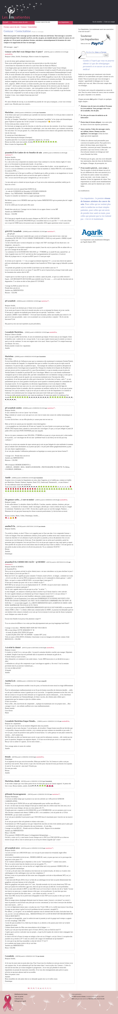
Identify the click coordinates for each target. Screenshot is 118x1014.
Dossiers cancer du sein (20, 22)
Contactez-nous (18, 999)
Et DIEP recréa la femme (79, 996)
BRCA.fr (74, 999)
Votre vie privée (18, 996)
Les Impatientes (64, 22)
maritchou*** (9, 155)
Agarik (85, 242)
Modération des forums (20, 994)
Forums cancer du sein (42, 22)
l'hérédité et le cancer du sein (96, 999)
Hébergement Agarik (20, 1001)
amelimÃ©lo (8, 54)
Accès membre (97, 22)
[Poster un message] (37, 31)
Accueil (5, 22)
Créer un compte (109, 22)
